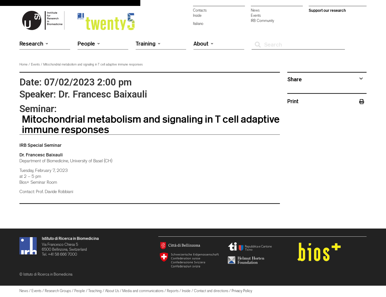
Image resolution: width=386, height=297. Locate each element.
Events (256, 15)
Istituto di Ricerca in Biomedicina (70, 238)
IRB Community (262, 20)
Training (148, 43)
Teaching (95, 290)
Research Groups (58, 290)
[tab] (325, 79)
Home (23, 64)
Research (33, 43)
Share (294, 79)
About (203, 43)
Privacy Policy (242, 290)
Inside (197, 15)
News (255, 10)
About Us (112, 290)
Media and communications (142, 290)
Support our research (327, 10)
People (89, 43)
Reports (172, 290)
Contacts (200, 10)
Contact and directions (211, 290)
